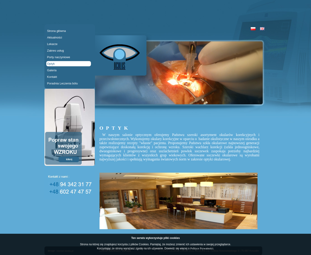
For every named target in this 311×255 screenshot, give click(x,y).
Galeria (52, 70)
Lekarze (52, 44)
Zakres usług (55, 50)
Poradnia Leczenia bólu (62, 83)
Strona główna (56, 31)
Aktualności (54, 37)
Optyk (51, 63)
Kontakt (52, 77)
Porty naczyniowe (58, 57)
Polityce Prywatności (201, 248)
